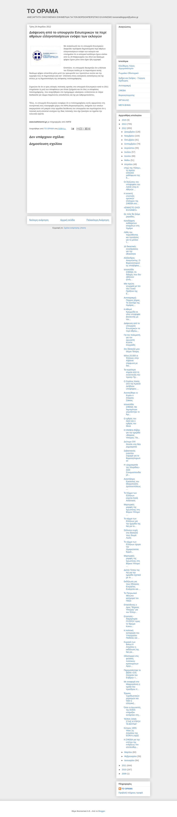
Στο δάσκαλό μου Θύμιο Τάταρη (131, 350)
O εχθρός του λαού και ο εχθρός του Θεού (130, 422)
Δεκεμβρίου (129, 132)
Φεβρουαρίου (130, 756)
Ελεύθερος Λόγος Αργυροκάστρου (127, 67)
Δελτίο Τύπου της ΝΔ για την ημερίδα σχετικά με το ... (132, 574)
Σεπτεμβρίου (130, 144)
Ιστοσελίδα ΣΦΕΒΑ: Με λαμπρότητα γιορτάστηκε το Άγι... (131, 409)
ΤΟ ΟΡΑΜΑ (43, 11)
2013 (124, 124)
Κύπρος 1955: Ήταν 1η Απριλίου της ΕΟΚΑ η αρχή (131, 732)
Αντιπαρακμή (125, 85)
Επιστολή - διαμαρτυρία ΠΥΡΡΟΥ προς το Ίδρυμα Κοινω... (132, 621)
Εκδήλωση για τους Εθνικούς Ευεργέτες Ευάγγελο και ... (132, 585)
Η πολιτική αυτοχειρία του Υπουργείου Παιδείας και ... (131, 634)
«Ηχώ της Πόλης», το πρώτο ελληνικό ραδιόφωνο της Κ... (132, 173)
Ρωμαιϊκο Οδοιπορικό (129, 73)
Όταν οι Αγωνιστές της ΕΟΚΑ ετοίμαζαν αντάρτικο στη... (132, 711)
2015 (124, 120)
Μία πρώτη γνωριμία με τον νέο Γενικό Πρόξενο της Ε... (132, 288)
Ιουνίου (128, 156)
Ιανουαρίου (129, 760)
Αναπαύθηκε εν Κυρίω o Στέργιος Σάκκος (131, 396)
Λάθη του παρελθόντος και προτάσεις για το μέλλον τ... (131, 237)
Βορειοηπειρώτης (127, 95)
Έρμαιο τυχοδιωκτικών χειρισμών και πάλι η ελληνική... (131, 698)
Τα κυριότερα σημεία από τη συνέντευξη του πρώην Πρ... (132, 373)
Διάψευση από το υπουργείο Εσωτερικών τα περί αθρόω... (132, 327)
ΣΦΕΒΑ (122, 90)
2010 (124, 769)
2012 (124, 128)
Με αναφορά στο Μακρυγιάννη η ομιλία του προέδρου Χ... (132, 685)
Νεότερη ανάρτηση (39, 220)
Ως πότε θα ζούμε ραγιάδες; (132, 215)
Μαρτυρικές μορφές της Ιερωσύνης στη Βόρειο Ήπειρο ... (132, 509)
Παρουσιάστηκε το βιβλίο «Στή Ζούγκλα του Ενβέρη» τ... (132, 674)
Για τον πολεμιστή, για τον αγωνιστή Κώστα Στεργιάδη (132, 340)
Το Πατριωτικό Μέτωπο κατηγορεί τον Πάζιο (131, 597)
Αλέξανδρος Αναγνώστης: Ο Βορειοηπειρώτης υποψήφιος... (132, 262)
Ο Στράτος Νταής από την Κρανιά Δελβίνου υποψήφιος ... (132, 385)
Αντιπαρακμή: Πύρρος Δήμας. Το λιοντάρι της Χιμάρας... (132, 301)
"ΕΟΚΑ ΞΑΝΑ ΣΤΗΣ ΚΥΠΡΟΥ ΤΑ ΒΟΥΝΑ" (132, 721)
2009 (124, 773)
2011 (124, 765)
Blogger (101, 811)
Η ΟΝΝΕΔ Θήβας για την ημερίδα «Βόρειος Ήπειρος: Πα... (132, 434)
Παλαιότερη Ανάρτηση (97, 220)
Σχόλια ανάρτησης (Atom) (75, 228)
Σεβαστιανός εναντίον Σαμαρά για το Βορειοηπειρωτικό (132, 456)
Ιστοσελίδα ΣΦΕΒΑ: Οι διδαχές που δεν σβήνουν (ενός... (132, 274)
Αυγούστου (129, 148)
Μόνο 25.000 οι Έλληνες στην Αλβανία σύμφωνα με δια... (131, 360)
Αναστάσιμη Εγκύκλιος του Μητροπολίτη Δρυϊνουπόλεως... (132, 484)
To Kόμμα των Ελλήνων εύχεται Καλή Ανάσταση (131, 497)
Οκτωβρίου (129, 140)
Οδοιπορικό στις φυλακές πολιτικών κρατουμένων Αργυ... (131, 661)
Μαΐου (127, 160)
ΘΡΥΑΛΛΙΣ (124, 100)
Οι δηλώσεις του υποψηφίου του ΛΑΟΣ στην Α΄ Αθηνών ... (132, 185)
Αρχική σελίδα (67, 220)
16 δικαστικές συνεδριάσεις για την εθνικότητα (131, 250)
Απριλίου (128, 164)
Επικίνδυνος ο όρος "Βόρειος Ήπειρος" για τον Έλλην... (131, 608)
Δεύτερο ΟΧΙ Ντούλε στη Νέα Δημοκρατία (132, 444)
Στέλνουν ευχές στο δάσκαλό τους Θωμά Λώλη (131, 534)
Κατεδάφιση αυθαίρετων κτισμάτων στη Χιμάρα (131, 224)
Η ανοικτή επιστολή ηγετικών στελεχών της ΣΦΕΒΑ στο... (131, 198)
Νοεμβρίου (129, 136)
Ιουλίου (128, 152)
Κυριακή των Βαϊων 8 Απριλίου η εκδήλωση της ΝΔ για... (131, 647)
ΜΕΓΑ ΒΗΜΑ (125, 105)
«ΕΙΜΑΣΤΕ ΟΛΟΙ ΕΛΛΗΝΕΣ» (132, 208)
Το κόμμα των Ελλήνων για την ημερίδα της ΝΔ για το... (132, 522)
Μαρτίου (128, 752)
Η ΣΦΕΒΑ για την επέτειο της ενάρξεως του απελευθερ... (132, 743)
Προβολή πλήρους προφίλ (131, 793)
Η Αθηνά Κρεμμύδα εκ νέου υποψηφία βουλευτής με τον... (132, 314)
